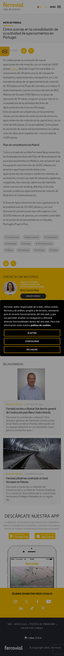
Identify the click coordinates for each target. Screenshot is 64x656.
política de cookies (40, 325)
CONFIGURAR (32, 341)
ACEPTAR (32, 332)
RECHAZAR (32, 349)
